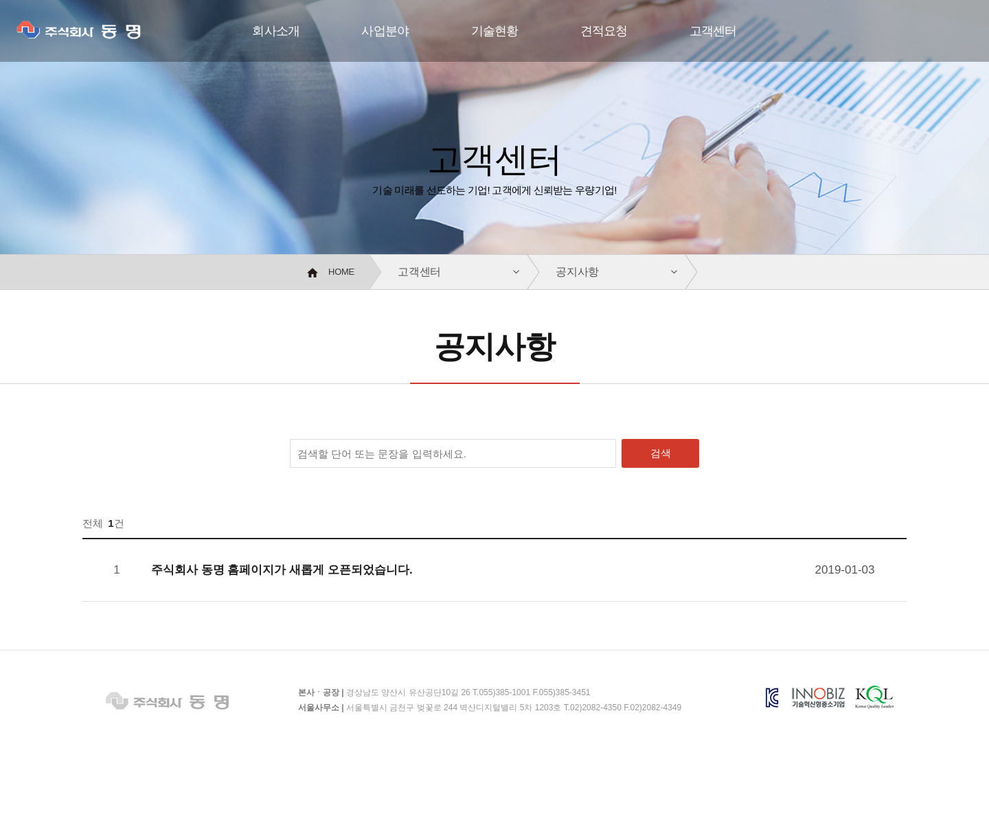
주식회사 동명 (100, 33)
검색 (660, 453)
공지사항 (577, 272)
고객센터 (419, 272)
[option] (494, 127)
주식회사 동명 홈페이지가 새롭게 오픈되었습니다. (282, 569)
